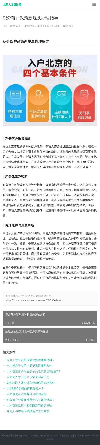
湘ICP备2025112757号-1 (26, 435)
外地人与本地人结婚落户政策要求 (28, 411)
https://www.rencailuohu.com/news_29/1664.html (33, 300)
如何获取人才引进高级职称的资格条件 (31, 382)
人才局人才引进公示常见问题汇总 (28, 377)
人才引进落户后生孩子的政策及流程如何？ (34, 371)
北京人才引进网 (68, 435)
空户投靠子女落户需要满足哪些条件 (29, 365)
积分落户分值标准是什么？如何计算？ (31, 399)
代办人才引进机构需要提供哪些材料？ (31, 360)
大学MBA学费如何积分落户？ (25, 388)
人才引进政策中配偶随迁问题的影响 (29, 405)
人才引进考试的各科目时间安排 (26, 394)
